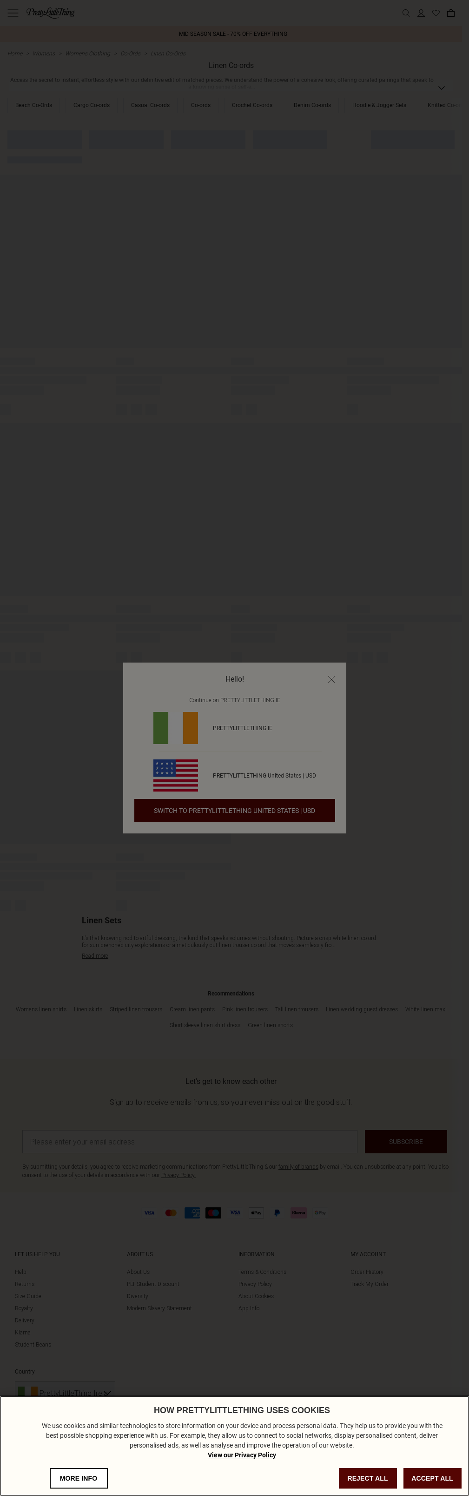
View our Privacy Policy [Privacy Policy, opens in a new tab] (242, 1471)
